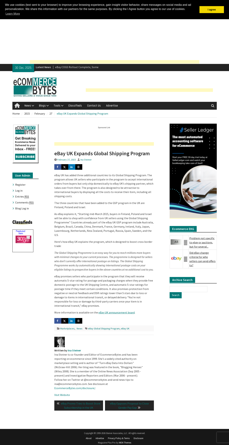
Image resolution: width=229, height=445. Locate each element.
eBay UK (125, 328)
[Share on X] (64, 167)
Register (20, 184)
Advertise (112, 106)
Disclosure (138, 438)
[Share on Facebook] (57, 167)
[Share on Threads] (78, 167)
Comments (24, 202)
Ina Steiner (86, 159)
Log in (19, 190)
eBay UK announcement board (117, 312)
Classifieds (75, 106)
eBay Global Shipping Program (104, 328)
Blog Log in (22, 208)
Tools (57, 106)
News (27, 106)
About (89, 438)
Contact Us (94, 106)
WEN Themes (125, 442)
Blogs (42, 106)
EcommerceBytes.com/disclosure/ (74, 388)
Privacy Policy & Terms (119, 438)
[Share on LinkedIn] (71, 167)
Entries (22, 196)
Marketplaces (67, 328)
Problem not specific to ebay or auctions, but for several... (202, 242)
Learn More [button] (13, 13)
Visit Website (62, 395)
